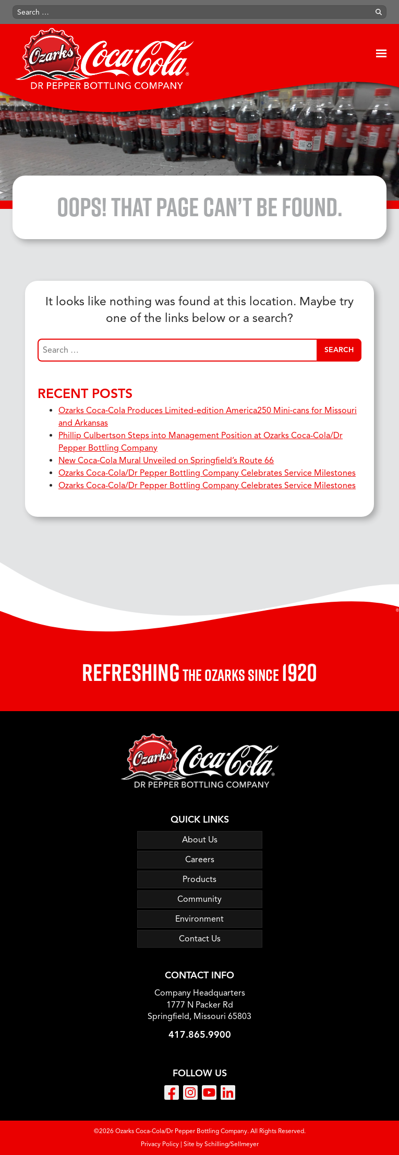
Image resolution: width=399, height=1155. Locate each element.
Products (199, 879)
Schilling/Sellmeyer (231, 1144)
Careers (199, 859)
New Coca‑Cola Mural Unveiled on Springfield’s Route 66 (166, 460)
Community (199, 899)
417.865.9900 (199, 1034)
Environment (199, 919)
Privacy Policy (160, 1144)
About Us (199, 840)
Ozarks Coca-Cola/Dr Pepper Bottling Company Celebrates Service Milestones (207, 473)
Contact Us (200, 939)
